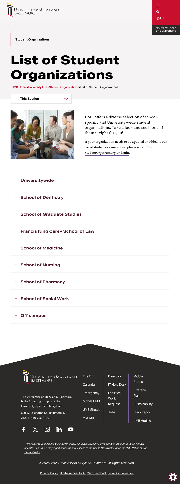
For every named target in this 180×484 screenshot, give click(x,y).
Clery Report (142, 412)
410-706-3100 (40, 418)
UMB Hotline (142, 421)
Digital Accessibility (73, 473)
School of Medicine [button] (42, 248)
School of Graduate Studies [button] (51, 214)
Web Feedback (97, 473)
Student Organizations (32, 39)
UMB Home (19, 87)
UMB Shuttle (91, 410)
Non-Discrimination (121, 473)
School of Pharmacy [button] (43, 281)
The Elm (88, 376)
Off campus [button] (34, 315)
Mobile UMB (91, 401)
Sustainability (143, 404)
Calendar (89, 385)
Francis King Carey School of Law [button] (57, 231)
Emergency (91, 393)
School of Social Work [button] (45, 298)
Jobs (111, 412)
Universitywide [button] (37, 180)
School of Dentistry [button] (42, 197)
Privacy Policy (49, 473)
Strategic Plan (140, 393)
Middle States (138, 379)
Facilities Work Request (114, 398)
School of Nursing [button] (40, 264)
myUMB (88, 418)
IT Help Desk (117, 385)
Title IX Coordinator (103, 448)
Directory (115, 376)
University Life (37, 87)
